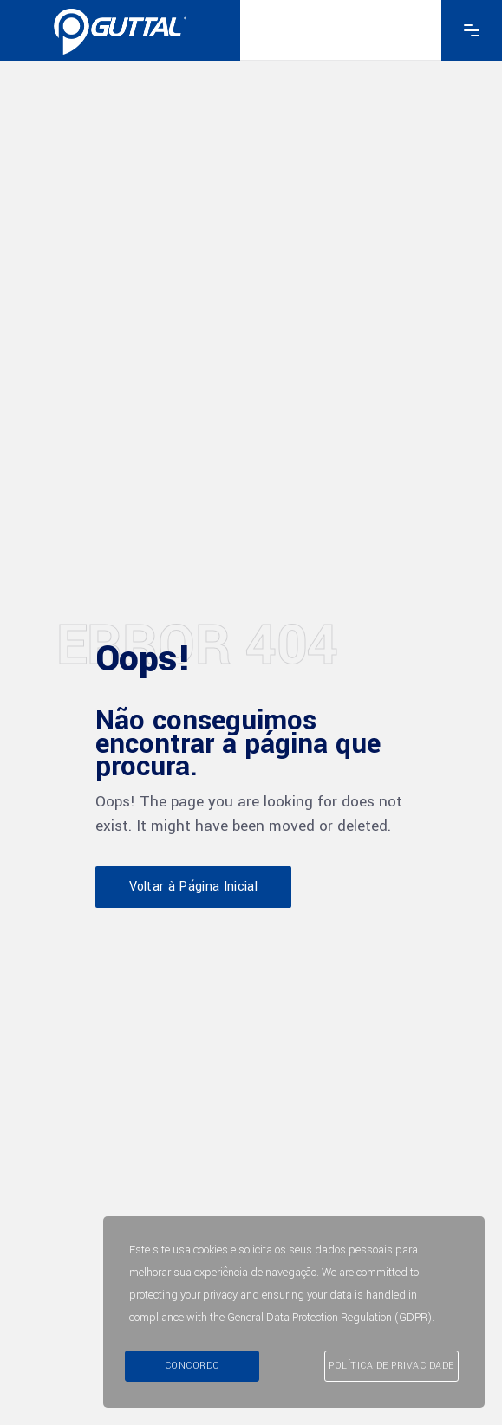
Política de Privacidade (391, 1365)
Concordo (192, 1365)
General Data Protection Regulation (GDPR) (329, 1317)
